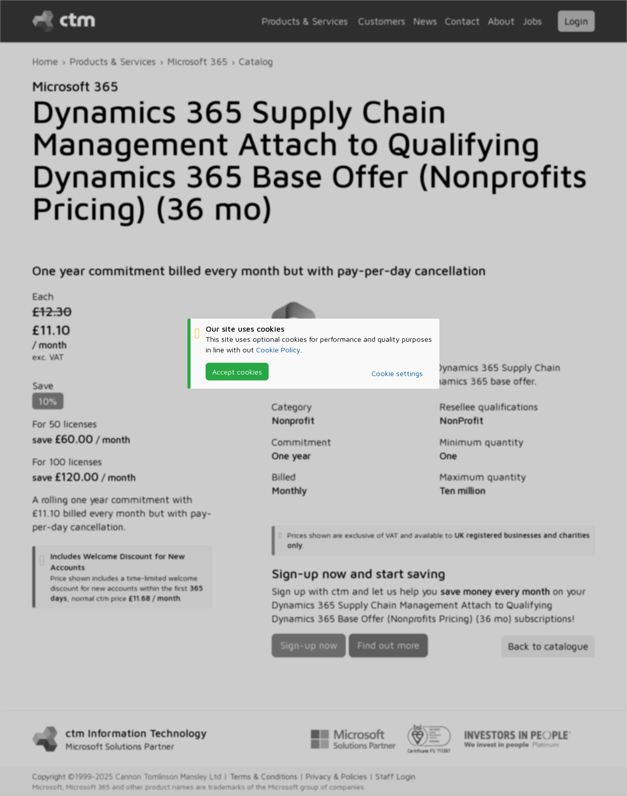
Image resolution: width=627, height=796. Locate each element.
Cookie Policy (278, 349)
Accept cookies (237, 371)
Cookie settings (397, 373)
